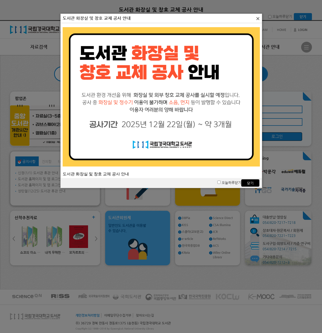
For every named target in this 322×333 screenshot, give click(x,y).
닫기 (250, 183)
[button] (257, 18)
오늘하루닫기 (229, 183)
